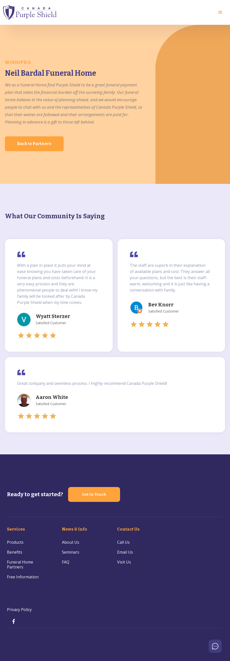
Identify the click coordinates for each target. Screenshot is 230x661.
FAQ (65, 562)
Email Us (125, 552)
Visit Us (124, 562)
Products (15, 542)
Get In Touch (94, 494)
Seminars (70, 552)
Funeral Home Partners (20, 564)
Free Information (23, 577)
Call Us (123, 542)
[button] (220, 12)
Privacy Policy (19, 609)
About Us (70, 542)
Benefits (14, 552)
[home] (30, 12)
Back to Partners (34, 143)
